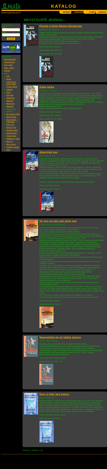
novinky (67, 12)
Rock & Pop (11, 127)
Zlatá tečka (46, 87)
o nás (91, 12)
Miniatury (10, 106)
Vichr (8, 150)
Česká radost (11, 87)
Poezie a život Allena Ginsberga (60, 26)
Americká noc (48, 152)
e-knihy (7, 71)
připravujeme (9, 62)
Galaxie (9, 89)
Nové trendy (11, 117)
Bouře (8, 79)
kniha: (4, 27)
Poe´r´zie (10, 125)
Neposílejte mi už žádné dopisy (60, 337)
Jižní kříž (10, 95)
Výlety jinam (11, 136)
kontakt (102, 12)
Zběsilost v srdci (12, 139)
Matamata (10, 98)
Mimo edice (11, 144)
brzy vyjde (8, 65)
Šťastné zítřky (12, 130)
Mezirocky (10, 104)
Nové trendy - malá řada (11, 121)
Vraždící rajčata (12, 147)
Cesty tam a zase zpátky (11, 83)
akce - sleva (9, 68)
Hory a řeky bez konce (54, 394)
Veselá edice (11, 133)
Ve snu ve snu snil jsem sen (58, 221)
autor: (4, 32)
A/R (7, 76)
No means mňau (13, 114)
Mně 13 (9, 141)
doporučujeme (10, 59)
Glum (8, 92)
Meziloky (10, 101)
